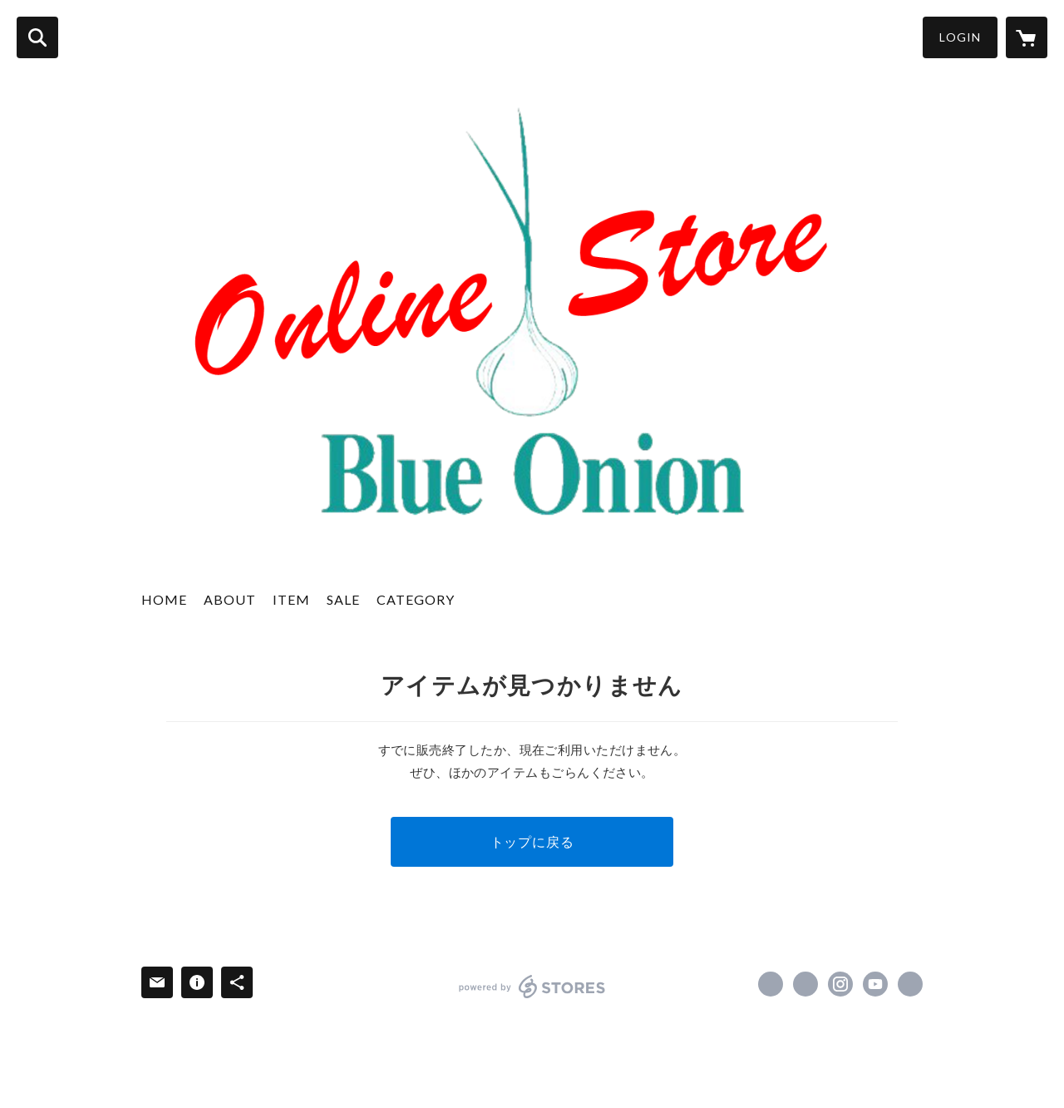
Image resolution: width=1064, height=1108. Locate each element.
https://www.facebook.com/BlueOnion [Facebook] (770, 984)
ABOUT (230, 599)
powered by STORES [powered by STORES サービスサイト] (532, 986)
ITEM (291, 599)
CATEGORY (416, 599)
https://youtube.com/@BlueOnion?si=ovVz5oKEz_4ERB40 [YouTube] (875, 984)
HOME (164, 599)
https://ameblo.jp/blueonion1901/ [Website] (910, 984)
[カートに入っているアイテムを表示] (1026, 37)
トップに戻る (532, 841)
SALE (343, 599)
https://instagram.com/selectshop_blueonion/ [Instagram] (840, 984)
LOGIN (960, 37)
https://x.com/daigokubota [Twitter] (805, 984)
